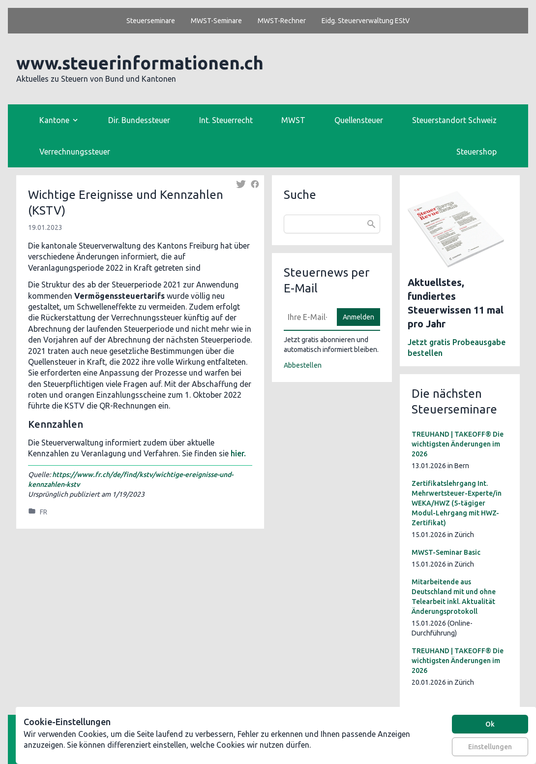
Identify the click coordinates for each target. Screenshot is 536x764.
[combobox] (332, 224)
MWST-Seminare (216, 21)
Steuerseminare (150, 21)
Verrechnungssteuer (74, 151)
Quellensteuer (358, 120)
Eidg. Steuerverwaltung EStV (366, 21)
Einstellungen (490, 747)
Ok (490, 724)
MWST (293, 120)
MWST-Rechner (282, 21)
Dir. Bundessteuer (139, 120)
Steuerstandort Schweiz (454, 120)
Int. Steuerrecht (226, 120)
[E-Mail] (307, 317)
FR (43, 512)
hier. (238, 453)
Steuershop (476, 151)
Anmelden (358, 317)
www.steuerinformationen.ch (140, 63)
